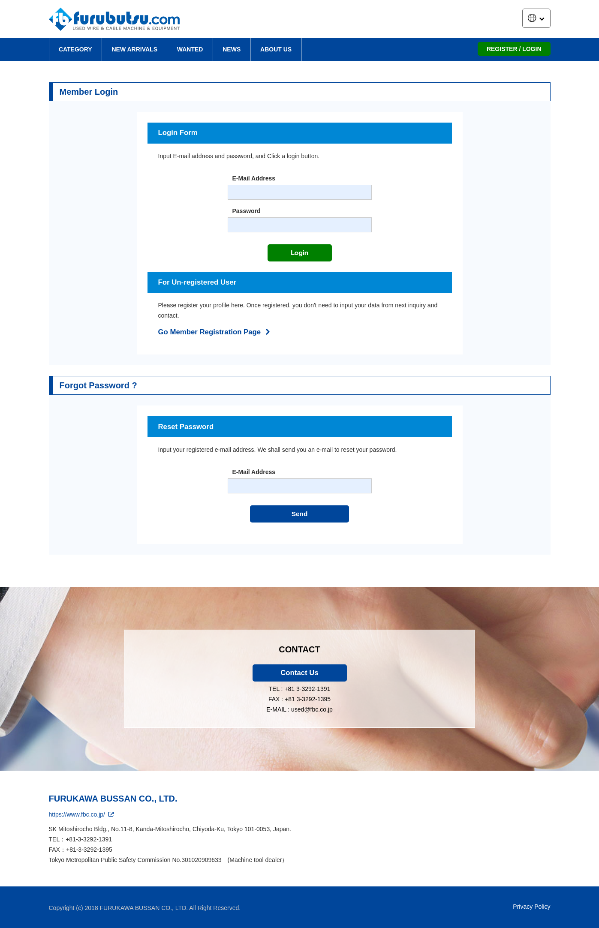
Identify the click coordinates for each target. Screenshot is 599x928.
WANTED (190, 49)
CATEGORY (75, 49)
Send (300, 513)
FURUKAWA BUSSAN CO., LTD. (113, 798)
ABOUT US (276, 49)
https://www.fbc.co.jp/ (82, 814)
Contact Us (299, 673)
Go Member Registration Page (215, 332)
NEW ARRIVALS (134, 49)
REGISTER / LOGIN (514, 48)
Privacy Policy (531, 906)
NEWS (232, 49)
